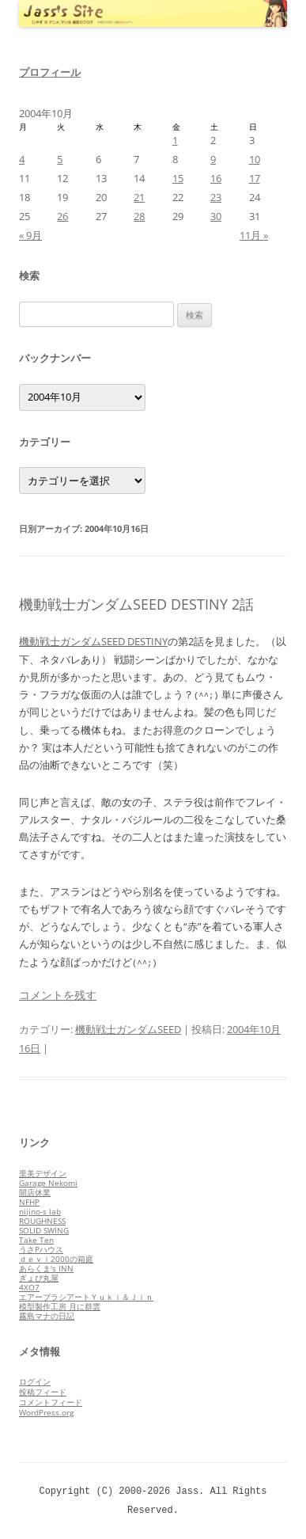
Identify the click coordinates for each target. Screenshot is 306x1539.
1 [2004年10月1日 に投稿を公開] (175, 140)
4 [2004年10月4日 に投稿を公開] (22, 159)
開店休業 (35, 1192)
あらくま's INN (46, 1268)
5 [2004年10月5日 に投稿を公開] (59, 159)
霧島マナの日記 (46, 1315)
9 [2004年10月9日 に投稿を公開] (213, 159)
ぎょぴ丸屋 (39, 1277)
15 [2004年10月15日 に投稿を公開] (177, 178)
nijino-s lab (40, 1211)
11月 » (254, 235)
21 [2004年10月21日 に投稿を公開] (139, 197)
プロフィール (50, 72)
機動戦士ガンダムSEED (128, 1029)
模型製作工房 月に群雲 (59, 1306)
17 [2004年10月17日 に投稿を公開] (254, 178)
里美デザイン (42, 1173)
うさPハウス (41, 1249)
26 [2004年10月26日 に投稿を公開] (62, 216)
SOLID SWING (44, 1230)
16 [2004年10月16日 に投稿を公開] (215, 178)
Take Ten (36, 1239)
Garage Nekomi (48, 1182)
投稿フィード (42, 1391)
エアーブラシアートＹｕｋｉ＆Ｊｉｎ (86, 1296)
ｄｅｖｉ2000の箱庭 (56, 1258)
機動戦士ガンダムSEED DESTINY (93, 641)
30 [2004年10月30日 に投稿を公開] (215, 216)
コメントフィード (50, 1402)
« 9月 (30, 235)
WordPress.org (46, 1412)
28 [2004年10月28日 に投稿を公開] (139, 216)
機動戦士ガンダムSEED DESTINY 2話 (136, 604)
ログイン (35, 1381)
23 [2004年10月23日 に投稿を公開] (215, 197)
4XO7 (29, 1287)
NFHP (29, 1201)
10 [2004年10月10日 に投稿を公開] (254, 159)
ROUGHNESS (42, 1220)
